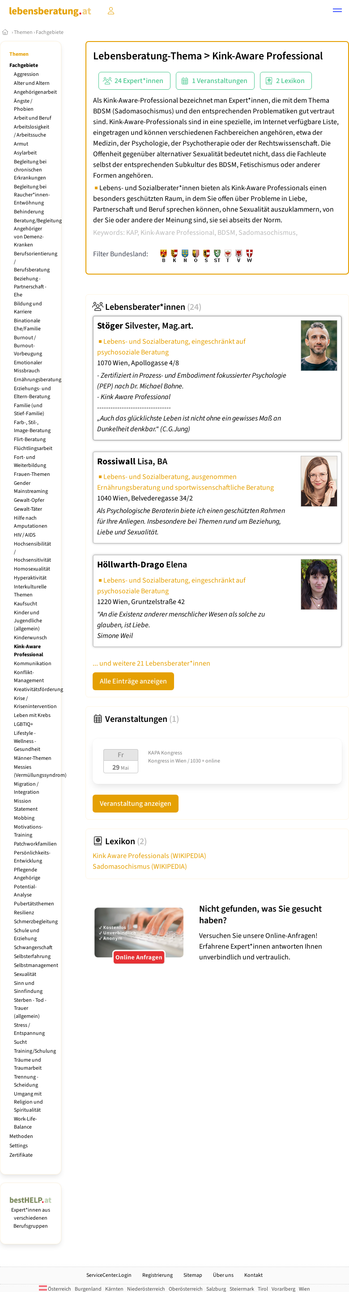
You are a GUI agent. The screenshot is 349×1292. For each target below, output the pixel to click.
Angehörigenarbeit (35, 92)
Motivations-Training (28, 831)
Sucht (20, 1042)
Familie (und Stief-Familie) (29, 409)
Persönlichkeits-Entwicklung (32, 857)
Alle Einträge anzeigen (133, 681)
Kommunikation (32, 663)
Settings (18, 1146)
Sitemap (192, 1275)
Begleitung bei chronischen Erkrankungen (30, 170)
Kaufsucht (25, 604)
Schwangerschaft (33, 947)
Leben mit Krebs (32, 715)
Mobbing (24, 818)
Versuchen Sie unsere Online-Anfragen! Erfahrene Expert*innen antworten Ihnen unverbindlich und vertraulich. (272, 933)
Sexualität (25, 974)
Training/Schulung (35, 1051)
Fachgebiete (50, 32)
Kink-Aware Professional (28, 651)
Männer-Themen (32, 758)
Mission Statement (26, 805)
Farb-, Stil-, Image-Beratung (32, 426)
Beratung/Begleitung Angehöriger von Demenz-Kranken (38, 233)
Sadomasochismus (140, 866)
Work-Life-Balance (25, 1123)
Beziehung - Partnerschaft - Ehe (30, 287)
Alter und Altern (32, 83)
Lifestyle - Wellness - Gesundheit (27, 741)
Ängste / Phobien (24, 105)
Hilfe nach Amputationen (30, 522)
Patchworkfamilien (35, 844)
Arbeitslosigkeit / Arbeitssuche (31, 131)
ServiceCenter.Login (109, 1275)
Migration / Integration (26, 788)
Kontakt (253, 1275)
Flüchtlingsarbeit (33, 448)
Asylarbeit (25, 153)
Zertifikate (21, 1155)
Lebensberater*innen (147, 307)
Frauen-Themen (32, 474)
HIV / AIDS (24, 535)
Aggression (26, 74)
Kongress (158, 761)
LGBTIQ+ (23, 724)
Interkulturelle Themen (30, 591)
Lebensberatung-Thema (147, 56)
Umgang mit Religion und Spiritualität (28, 1102)
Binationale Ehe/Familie (27, 325)
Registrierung (157, 1275)
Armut (21, 144)
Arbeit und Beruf (32, 118)
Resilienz (24, 913)
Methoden (21, 1136)
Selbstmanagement (36, 965)
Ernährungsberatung (37, 379)
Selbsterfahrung (32, 956)
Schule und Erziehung (26, 934)
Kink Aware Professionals (149, 856)
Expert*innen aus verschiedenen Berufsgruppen (30, 1214)
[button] (337, 12)
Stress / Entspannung (29, 1029)
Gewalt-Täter (28, 509)
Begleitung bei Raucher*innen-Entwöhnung (32, 195)
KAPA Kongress (165, 753)
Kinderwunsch (30, 638)
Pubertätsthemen (34, 904)
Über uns (223, 1275)
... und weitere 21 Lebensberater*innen (151, 663)
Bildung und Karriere (28, 308)
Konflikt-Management (29, 676)
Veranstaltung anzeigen (135, 804)
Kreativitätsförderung (38, 689)
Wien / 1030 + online (197, 761)
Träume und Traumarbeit (28, 1064)
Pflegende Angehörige (27, 874)
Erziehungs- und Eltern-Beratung (32, 392)
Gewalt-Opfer (29, 500)
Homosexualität (32, 569)
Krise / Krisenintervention (35, 702)
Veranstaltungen (136, 719)
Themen (23, 32)
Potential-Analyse (25, 891)
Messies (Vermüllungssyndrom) (40, 771)
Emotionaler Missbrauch (28, 367)
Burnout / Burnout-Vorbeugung (28, 346)
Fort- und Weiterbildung (30, 461)
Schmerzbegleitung (36, 921)
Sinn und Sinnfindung (28, 987)
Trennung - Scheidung (26, 1081)
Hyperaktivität (30, 578)
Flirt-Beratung (30, 439)
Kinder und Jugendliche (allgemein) (28, 621)
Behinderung (29, 212)
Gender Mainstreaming (31, 487)
